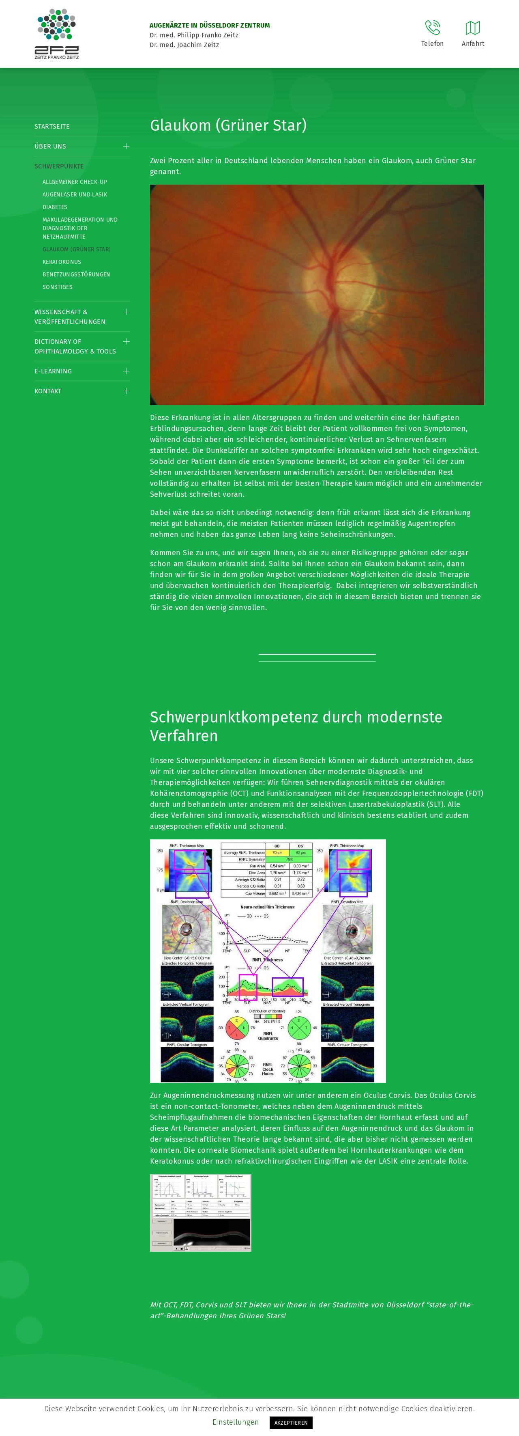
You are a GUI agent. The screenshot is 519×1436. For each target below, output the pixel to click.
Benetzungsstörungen (77, 274)
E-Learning (53, 371)
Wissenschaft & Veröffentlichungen (69, 317)
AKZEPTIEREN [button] (291, 1423)
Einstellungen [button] (236, 1422)
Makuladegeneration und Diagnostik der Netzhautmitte (80, 228)
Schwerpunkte (59, 166)
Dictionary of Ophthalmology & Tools (75, 346)
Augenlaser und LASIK (75, 194)
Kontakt (48, 391)
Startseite (52, 126)
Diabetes (55, 207)
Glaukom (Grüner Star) (77, 249)
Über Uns (50, 146)
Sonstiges (58, 287)
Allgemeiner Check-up (75, 182)
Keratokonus (62, 262)
